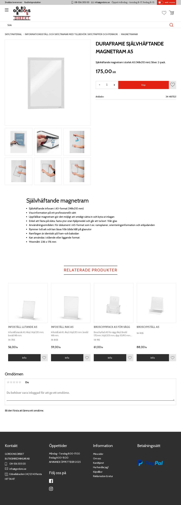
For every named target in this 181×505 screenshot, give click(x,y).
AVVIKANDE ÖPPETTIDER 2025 (65, 461)
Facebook (51, 481)
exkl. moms (170, 2)
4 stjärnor (16, 382)
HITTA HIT (10, 478)
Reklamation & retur (103, 476)
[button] (6, 11)
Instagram (51, 489)
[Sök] (171, 25)
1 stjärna (8, 382)
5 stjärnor (19, 382)
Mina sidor (98, 453)
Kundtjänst (98, 462)
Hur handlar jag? (101, 467)
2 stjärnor (11, 382)
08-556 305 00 (81, 2)
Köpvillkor (97, 471)
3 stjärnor (14, 382)
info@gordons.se (102, 2)
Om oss (97, 458)
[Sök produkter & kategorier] (87, 25)
